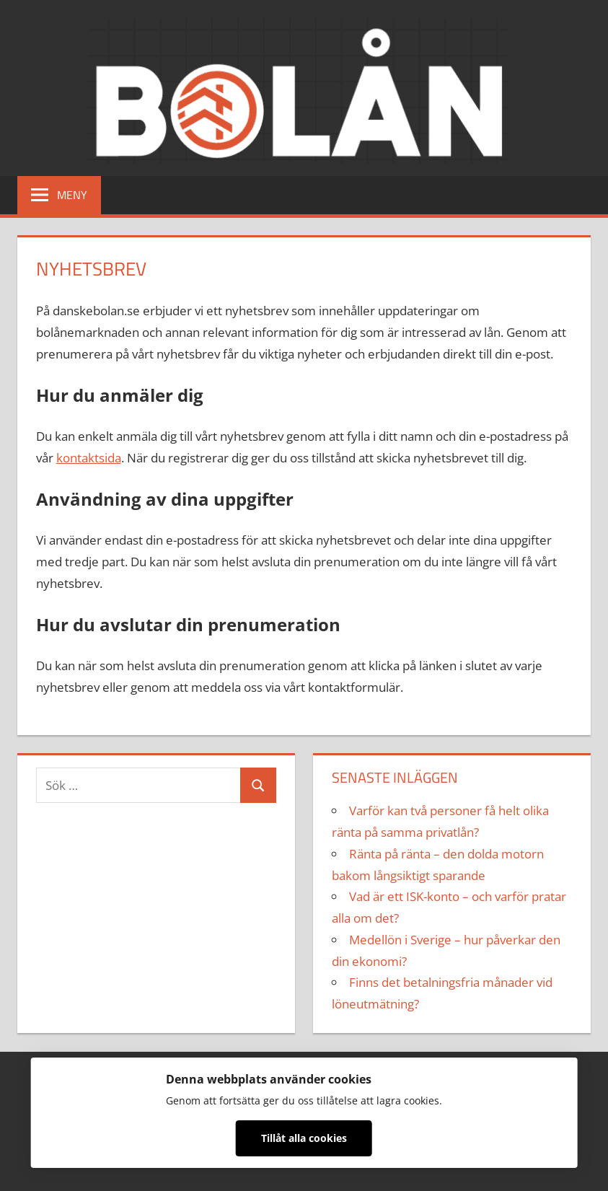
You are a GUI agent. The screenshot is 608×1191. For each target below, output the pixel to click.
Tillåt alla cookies (304, 1138)
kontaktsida (88, 457)
